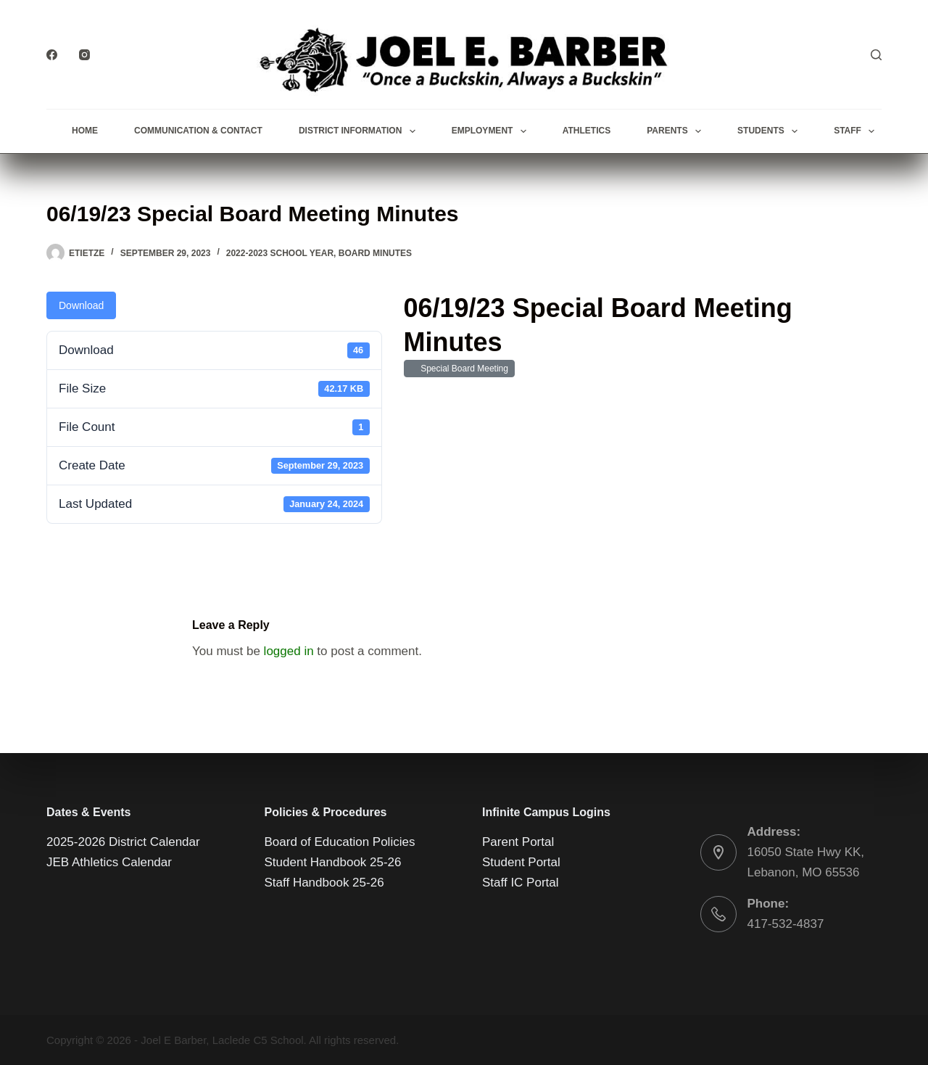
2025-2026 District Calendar (123, 842)
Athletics (586, 131)
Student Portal (521, 862)
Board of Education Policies (340, 842)
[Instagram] (84, 54)
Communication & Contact (198, 131)
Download (81, 305)
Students (770, 131)
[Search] (876, 54)
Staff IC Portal (520, 882)
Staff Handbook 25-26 (324, 882)
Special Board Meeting (462, 368)
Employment (492, 131)
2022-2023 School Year (280, 253)
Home (85, 131)
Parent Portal (518, 842)
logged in (289, 651)
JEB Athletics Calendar (109, 862)
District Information (360, 131)
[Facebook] (51, 54)
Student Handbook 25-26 (333, 862)
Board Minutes (375, 253)
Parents (677, 131)
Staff (857, 131)
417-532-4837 (785, 924)
